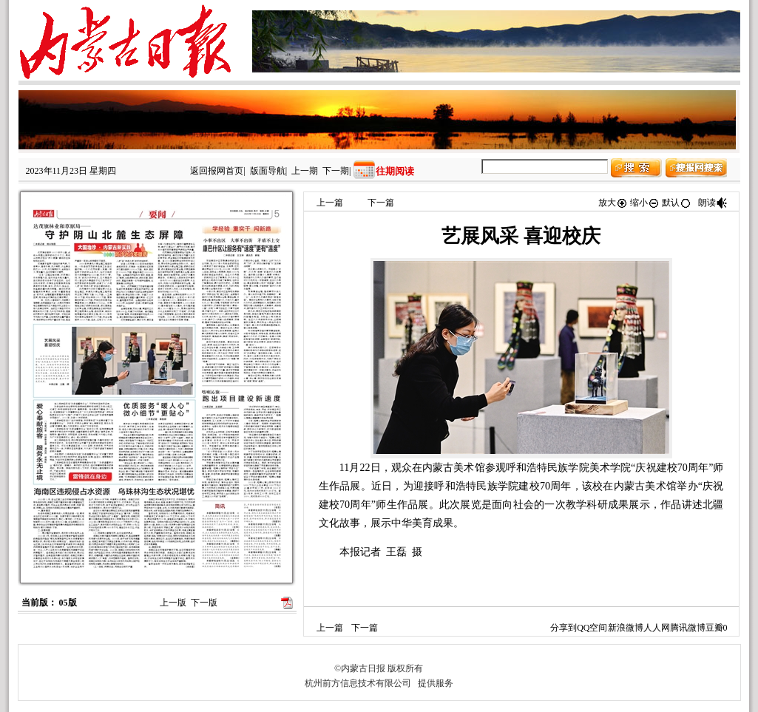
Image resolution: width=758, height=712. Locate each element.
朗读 (713, 202)
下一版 (204, 602)
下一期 (335, 171)
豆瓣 (714, 628)
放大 (613, 202)
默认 (676, 202)
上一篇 (330, 202)
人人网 (656, 628)
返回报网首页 (216, 171)
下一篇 (381, 202)
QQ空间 (592, 628)
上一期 (304, 171)
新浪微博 (625, 628)
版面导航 (267, 171)
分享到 (563, 628)
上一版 (173, 602)
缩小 (645, 202)
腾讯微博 (687, 628)
